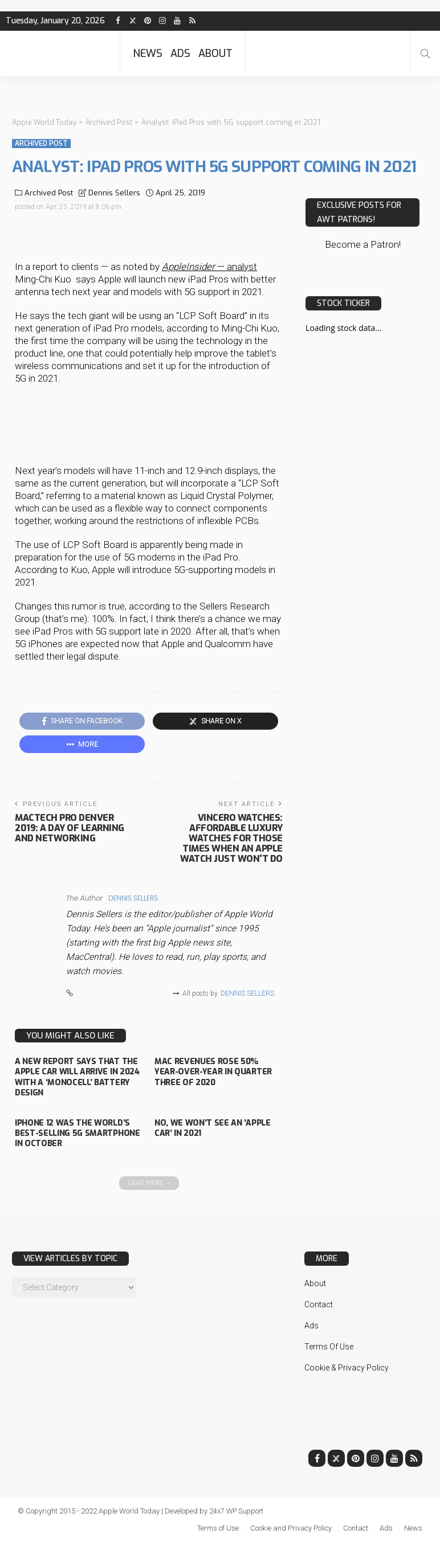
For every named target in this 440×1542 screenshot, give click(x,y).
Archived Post (41, 143)
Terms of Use (328, 1346)
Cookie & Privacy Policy (346, 1367)
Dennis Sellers (114, 192)
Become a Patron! (363, 244)
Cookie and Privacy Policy (291, 1527)
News (147, 53)
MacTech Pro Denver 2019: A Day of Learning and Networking (69, 828)
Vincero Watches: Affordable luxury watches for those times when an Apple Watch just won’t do (231, 838)
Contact (318, 1303)
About (215, 53)
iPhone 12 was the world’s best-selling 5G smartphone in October (77, 1132)
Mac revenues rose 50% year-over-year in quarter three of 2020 (212, 1071)
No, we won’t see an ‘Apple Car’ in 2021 (212, 1127)
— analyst (209, 266)
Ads (180, 53)
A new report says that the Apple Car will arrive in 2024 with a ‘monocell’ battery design (77, 1077)
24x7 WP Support (237, 1510)
